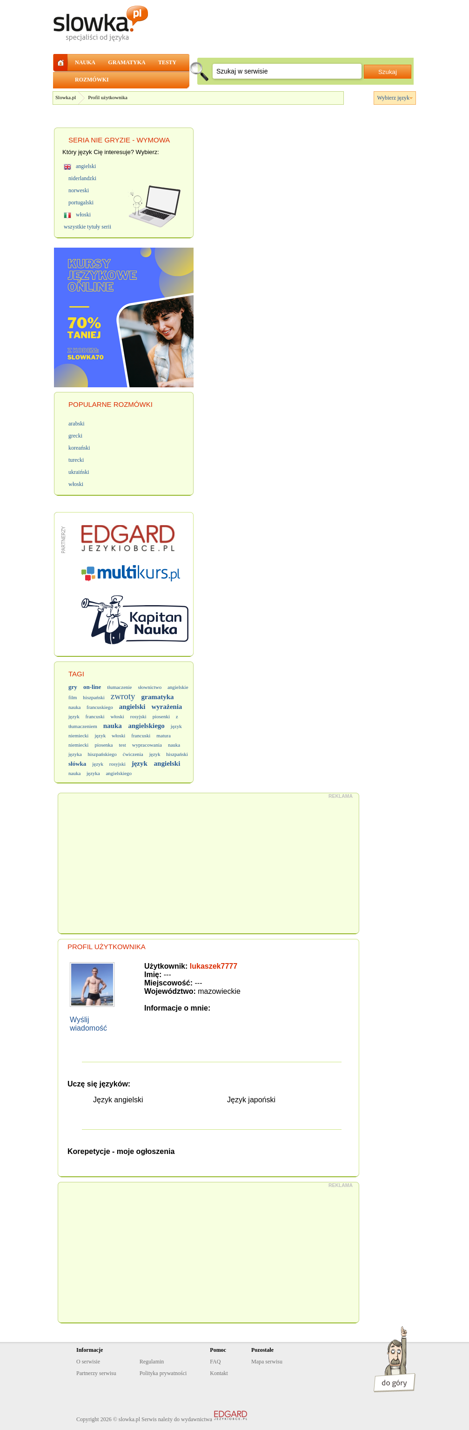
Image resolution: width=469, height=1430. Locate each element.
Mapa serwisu (266, 1361)
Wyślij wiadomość (88, 1024)
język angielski (156, 763)
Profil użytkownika (107, 97)
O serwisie (88, 1361)
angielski (132, 706)
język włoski (109, 735)
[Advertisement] (209, 863)
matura (163, 735)
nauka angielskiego (134, 725)
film (72, 697)
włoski (117, 716)
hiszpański (93, 697)
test (122, 745)
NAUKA (85, 62)
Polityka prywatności (163, 1373)
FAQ (215, 1361)
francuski (140, 735)
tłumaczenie (119, 687)
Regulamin (152, 1361)
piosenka (103, 745)
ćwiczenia (133, 754)
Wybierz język (393, 97)
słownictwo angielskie (163, 687)
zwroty (123, 696)
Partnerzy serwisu (96, 1373)
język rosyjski (108, 764)
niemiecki (78, 745)
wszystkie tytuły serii (87, 226)
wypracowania (147, 745)
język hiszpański (168, 754)
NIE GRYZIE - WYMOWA (130, 140)
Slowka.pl (65, 97)
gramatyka (157, 697)
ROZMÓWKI (92, 79)
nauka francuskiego (90, 707)
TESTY (167, 62)
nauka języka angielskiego (100, 773)
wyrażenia (167, 706)
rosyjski (138, 716)
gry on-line (84, 686)
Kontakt (219, 1373)
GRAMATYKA (127, 62)
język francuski (86, 716)
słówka (77, 763)
